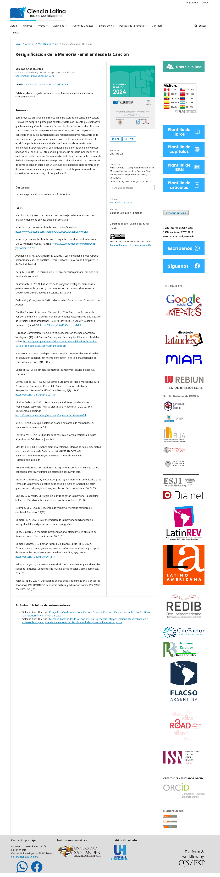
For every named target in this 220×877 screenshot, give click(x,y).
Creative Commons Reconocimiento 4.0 (130, 244)
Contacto (157, 25)
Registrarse (192, 2)
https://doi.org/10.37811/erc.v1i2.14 (35, 556)
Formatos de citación (123, 187)
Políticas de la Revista (131, 25)
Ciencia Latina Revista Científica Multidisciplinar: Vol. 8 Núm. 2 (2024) (83, 622)
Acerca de (59, 25)
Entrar (205, 2)
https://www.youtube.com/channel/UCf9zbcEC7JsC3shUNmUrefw (51, 231)
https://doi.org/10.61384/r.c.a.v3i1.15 (35, 394)
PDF (117, 139)
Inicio (18, 43)
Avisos (42, 25)
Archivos (27, 25)
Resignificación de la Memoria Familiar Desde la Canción (81, 612)
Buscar (16, 32)
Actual (13, 25)
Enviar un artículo (176, 212)
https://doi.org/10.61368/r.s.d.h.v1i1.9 (60, 325)
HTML (130, 139)
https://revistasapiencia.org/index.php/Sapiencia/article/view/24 (50, 415)
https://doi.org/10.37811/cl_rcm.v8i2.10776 (45, 84)
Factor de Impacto (83, 25)
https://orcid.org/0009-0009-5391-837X (34, 75)
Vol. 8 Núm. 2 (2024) (48, 43)
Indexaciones (106, 25)
